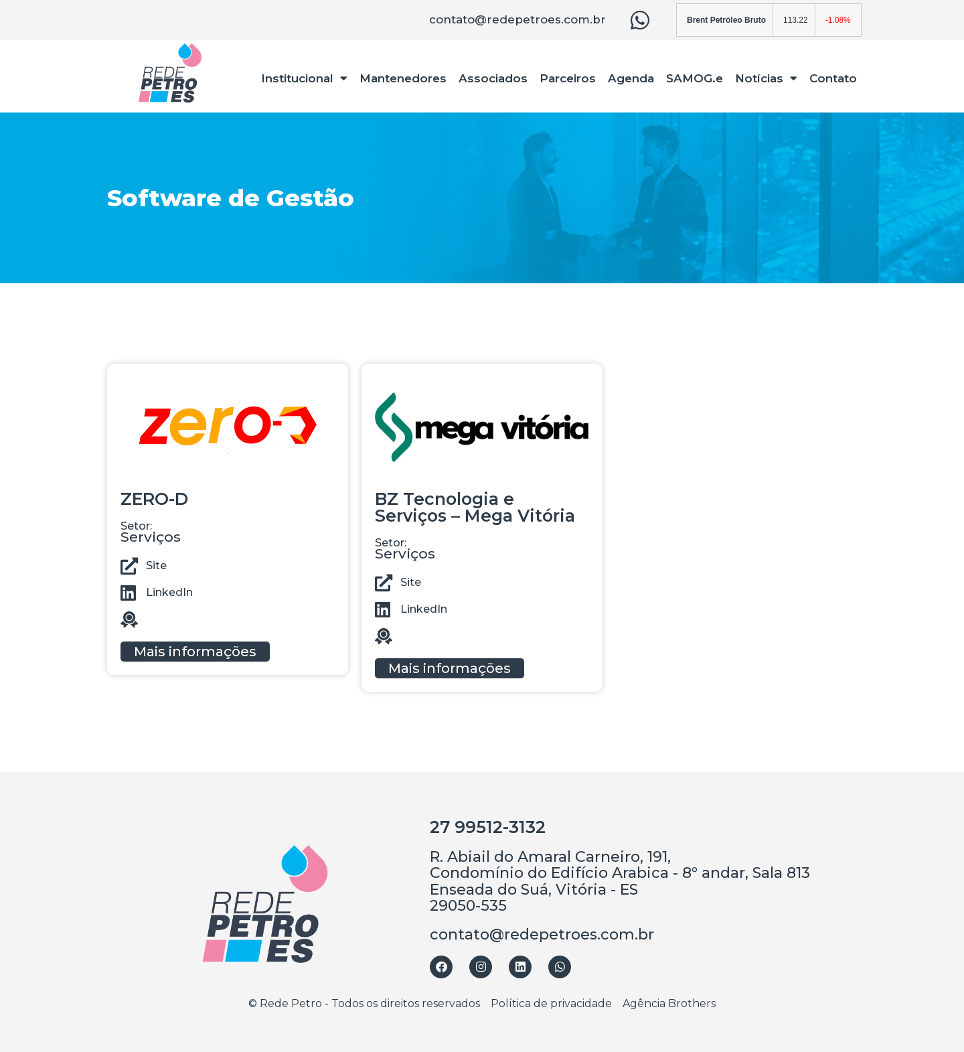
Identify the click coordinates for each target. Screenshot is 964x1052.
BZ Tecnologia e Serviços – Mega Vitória (475, 507)
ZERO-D (154, 499)
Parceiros (568, 78)
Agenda (631, 78)
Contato (833, 78)
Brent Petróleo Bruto (726, 20)
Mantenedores (403, 78)
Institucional (304, 78)
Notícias (766, 78)
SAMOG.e (694, 78)
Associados (493, 78)
